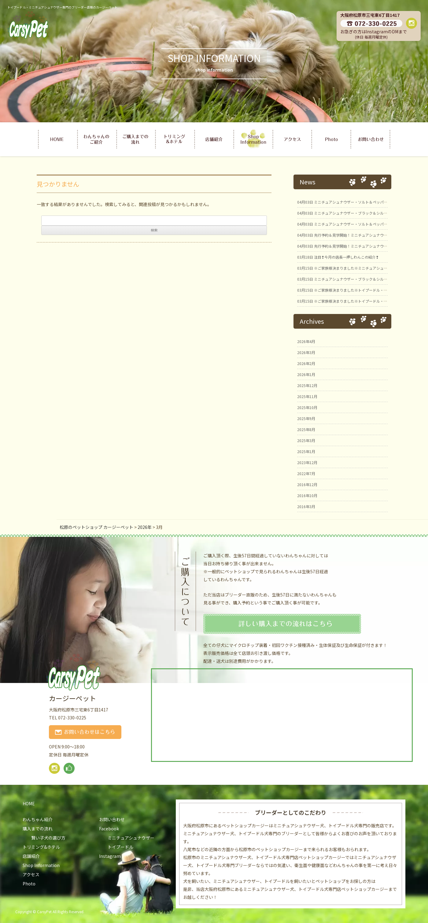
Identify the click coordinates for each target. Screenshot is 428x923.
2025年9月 (306, 418)
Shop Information (41, 865)
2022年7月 (306, 473)
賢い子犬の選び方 (48, 838)
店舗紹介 (31, 856)
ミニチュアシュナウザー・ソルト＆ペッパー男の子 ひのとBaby (359, 224)
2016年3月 (306, 506)
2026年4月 (306, 341)
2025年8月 (306, 429)
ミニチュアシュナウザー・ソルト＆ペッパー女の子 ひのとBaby (359, 202)
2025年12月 (307, 385)
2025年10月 (307, 407)
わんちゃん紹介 (38, 819)
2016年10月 (307, 495)
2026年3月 (306, 352)
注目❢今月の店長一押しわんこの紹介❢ (338, 257)
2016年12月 (307, 484)
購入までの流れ (38, 828)
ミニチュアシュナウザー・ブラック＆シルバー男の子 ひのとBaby (361, 213)
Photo (29, 884)
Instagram (110, 856)
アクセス (31, 874)
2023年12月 (307, 462)
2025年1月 (306, 451)
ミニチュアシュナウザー (131, 838)
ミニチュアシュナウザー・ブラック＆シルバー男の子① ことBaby (361, 279)
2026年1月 (306, 374)
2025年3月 (306, 440)
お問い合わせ (112, 819)
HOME (29, 803)
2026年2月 (306, 363)
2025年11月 (307, 396)
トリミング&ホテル (41, 847)
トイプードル (120, 847)
